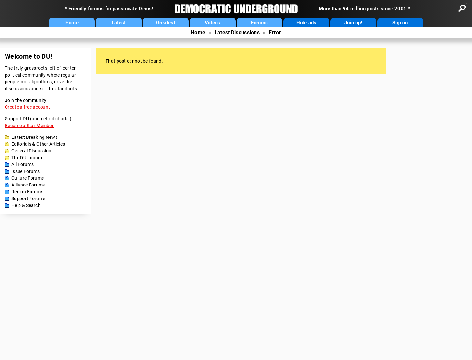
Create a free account (27, 107)
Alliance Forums (28, 184)
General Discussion (31, 150)
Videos (212, 23)
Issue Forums (25, 171)
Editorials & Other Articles (38, 144)
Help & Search (26, 205)
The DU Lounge (27, 157)
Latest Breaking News (34, 137)
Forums (259, 23)
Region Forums (27, 191)
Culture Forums (27, 178)
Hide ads (306, 23)
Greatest (165, 23)
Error (275, 33)
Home (72, 23)
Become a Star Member (29, 125)
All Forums (22, 164)
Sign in (400, 23)
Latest (119, 23)
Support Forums (28, 198)
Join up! (353, 23)
